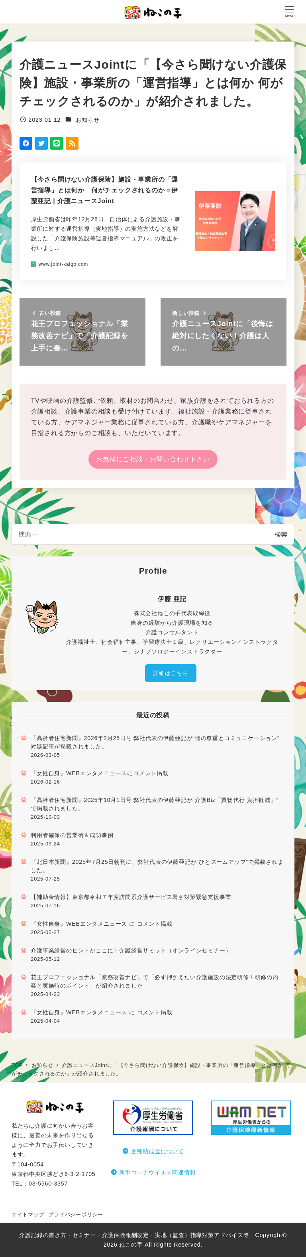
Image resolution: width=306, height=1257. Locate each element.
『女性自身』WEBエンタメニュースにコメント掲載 (100, 773)
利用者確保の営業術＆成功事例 (72, 835)
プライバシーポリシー (75, 1214)
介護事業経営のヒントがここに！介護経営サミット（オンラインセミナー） (131, 950)
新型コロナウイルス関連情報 (153, 1172)
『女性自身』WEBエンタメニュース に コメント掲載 (101, 923)
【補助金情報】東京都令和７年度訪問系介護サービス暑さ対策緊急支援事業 (131, 897)
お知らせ (87, 120)
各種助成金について (153, 1151)
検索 (281, 534)
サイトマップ (28, 1214)
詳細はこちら (170, 673)
